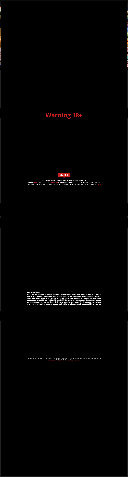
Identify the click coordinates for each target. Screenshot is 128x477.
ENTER (36, 182)
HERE (99, 184)
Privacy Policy (54, 182)
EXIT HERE (39, 184)
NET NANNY (60, 361)
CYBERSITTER (51, 361)
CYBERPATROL (69, 361)
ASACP (77, 361)
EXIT (64, 177)
